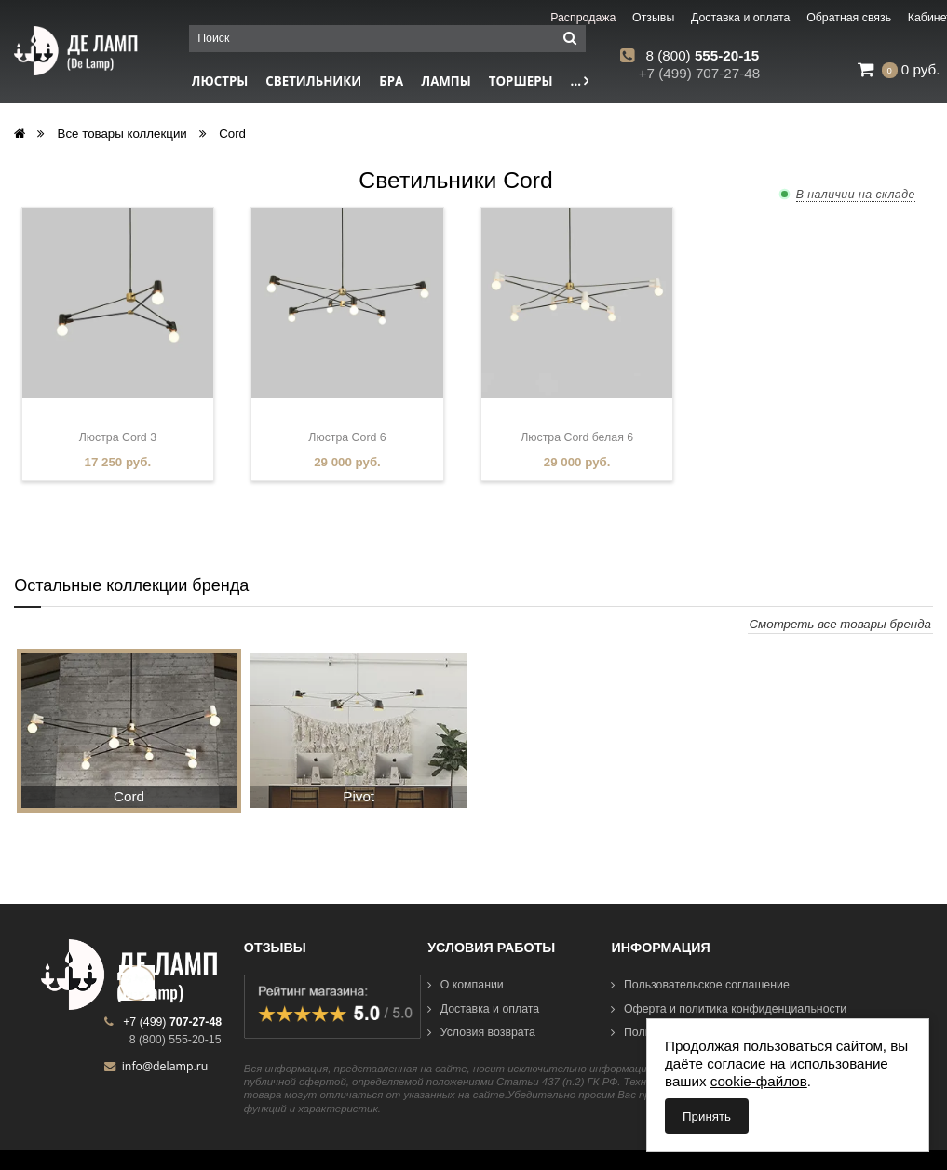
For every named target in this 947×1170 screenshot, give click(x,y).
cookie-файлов (758, 1081)
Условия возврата (481, 1032)
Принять (707, 1116)
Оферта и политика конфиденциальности (728, 1008)
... (580, 81)
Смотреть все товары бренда (840, 624)
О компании (465, 984)
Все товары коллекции (122, 134)
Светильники (313, 81)
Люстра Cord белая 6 (577, 437)
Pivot (358, 796)
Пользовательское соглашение (700, 984)
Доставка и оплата (483, 1008)
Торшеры (521, 81)
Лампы (446, 81)
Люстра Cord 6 (347, 437)
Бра (391, 81)
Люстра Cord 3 (117, 437)
